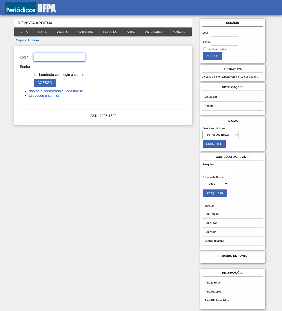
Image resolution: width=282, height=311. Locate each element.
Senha (206, 41)
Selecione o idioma (213, 128)
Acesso (62, 31)
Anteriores (153, 31)
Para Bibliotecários (217, 300)
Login (206, 32)
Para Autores (213, 291)
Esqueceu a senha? (43, 95)
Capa (24, 31)
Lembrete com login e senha (61, 74)
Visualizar (211, 96)
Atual (131, 31)
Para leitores (213, 282)
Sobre (42, 31)
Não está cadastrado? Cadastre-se (55, 91)
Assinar (210, 105)
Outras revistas (214, 240)
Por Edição (212, 214)
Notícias (179, 31)
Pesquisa (110, 31)
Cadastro (85, 31)
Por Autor (211, 223)
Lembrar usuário (217, 49)
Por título (211, 232)
